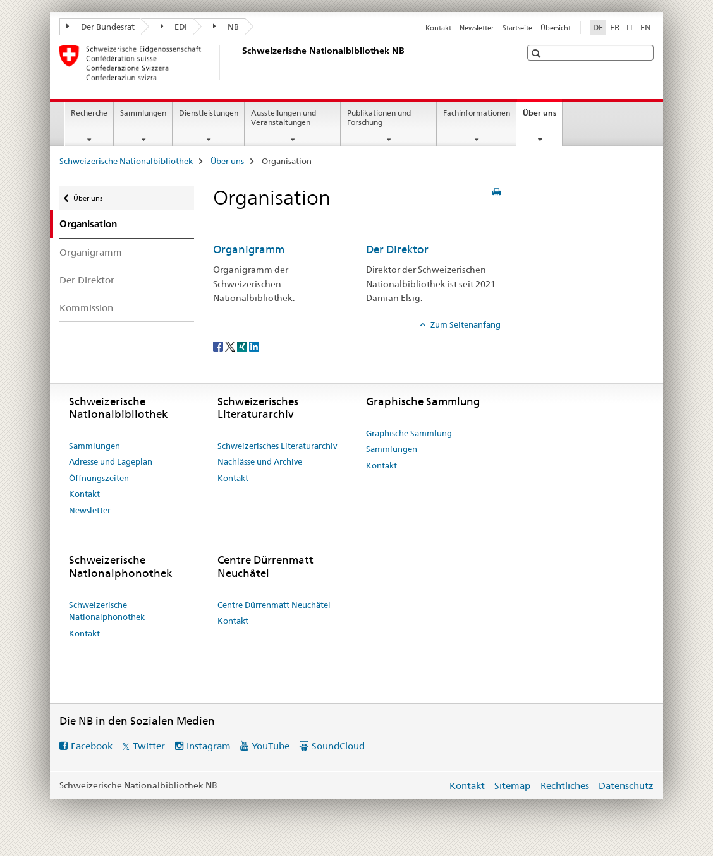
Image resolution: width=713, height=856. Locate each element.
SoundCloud (338, 746)
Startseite (517, 27)
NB (226, 26)
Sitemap (512, 786)
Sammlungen (143, 112)
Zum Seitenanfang (465, 324)
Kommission (86, 308)
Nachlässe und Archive (259, 461)
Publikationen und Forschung (379, 117)
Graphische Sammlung (409, 433)
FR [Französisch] (614, 27)
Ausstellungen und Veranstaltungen (283, 117)
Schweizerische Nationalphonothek (107, 611)
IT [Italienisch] (629, 27)
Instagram (208, 746)
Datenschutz (626, 786)
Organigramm (90, 252)
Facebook (92, 746)
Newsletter (477, 27)
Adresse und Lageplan (110, 461)
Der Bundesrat (100, 26)
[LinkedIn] (254, 346)
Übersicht (555, 27)
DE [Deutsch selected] (598, 27)
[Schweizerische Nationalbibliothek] (239, 62)
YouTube (270, 746)
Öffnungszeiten (99, 478)
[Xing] (243, 346)
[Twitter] (231, 346)
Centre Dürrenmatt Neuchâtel (274, 605)
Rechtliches (564, 786)
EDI (174, 26)
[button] (537, 53)
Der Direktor (86, 280)
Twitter (149, 746)
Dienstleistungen (208, 112)
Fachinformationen (476, 112)
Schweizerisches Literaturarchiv (277, 446)
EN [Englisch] (645, 27)
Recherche (89, 112)
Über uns (542, 116)
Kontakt (438, 27)
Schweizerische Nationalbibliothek (126, 161)
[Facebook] (219, 346)
